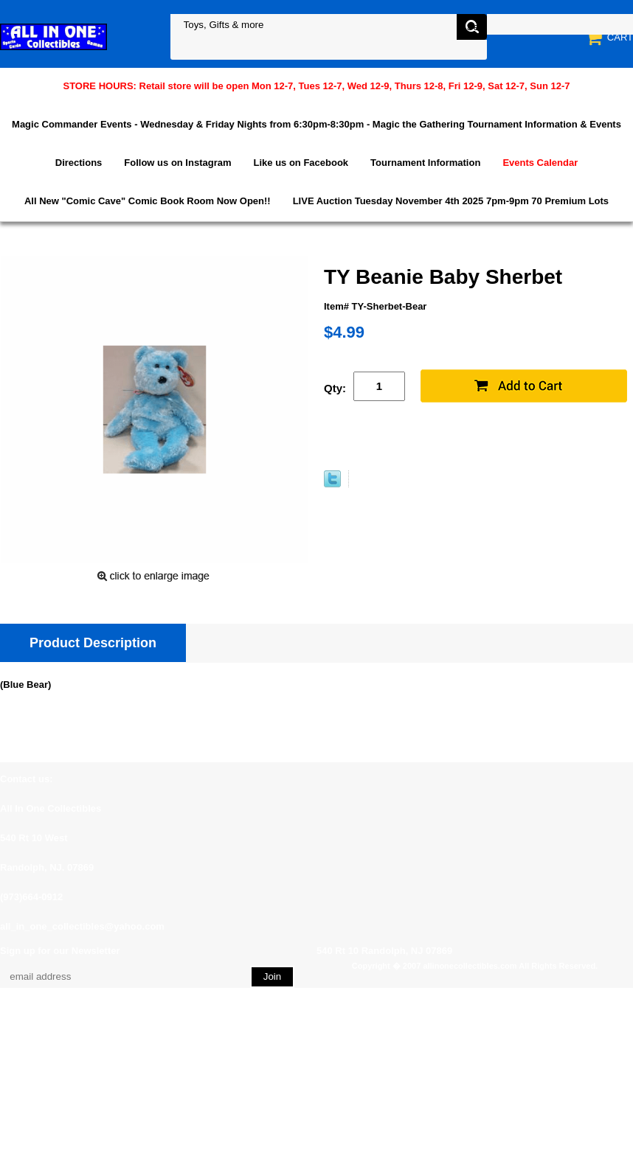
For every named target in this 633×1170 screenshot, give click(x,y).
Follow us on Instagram (177, 162)
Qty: (335, 388)
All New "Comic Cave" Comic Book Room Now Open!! (147, 200)
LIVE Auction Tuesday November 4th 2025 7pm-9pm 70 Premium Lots (451, 200)
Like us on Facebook (301, 162)
